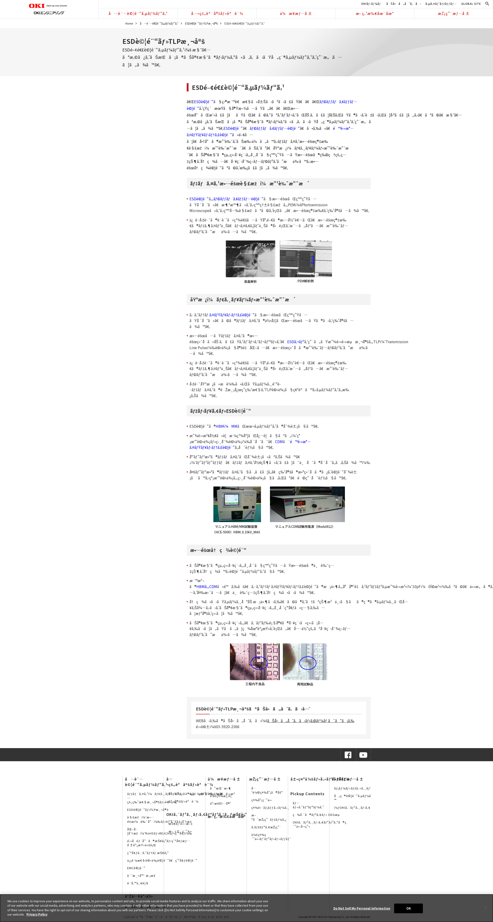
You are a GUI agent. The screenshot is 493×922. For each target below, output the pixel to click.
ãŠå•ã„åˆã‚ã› (403, 4)
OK (408, 908)
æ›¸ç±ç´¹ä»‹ (180, 831)
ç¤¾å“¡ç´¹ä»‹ (261, 800)
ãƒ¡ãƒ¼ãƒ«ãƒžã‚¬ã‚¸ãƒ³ (353, 788)
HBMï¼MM (226, 426)
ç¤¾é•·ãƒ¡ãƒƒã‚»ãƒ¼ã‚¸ (270, 807)
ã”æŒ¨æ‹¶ (220, 788)
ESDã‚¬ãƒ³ (295, 341)
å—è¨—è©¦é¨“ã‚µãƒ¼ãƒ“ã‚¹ (138, 13)
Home (129, 23)
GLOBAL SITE (471, 4)
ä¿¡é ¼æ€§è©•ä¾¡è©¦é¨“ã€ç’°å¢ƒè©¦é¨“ (162, 860)
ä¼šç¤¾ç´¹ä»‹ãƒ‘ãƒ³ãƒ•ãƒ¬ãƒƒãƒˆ (271, 836)
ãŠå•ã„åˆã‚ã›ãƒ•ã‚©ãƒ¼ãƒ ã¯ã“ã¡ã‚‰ (310, 720)
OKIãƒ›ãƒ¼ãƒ (371, 4)
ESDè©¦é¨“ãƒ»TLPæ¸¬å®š (201, 23)
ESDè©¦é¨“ (203, 101)
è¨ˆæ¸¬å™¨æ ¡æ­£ (141, 875)
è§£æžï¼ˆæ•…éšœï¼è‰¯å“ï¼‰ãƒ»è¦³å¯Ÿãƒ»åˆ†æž (160, 819)
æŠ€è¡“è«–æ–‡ (181, 823)
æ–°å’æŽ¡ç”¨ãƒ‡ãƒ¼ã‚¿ (269, 817)
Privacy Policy (36, 914)
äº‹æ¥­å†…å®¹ (220, 803)
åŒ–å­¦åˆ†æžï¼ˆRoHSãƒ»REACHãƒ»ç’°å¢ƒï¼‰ (159, 831)
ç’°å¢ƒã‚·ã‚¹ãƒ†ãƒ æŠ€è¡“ (148, 853)
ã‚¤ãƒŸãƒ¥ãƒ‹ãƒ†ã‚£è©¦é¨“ (232, 314)
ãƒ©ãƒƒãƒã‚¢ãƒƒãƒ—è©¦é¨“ (275, 128)
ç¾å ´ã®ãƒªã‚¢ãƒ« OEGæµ (317, 814)
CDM (279, 441)
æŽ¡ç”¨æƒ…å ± (454, 13)
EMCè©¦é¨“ (136, 868)
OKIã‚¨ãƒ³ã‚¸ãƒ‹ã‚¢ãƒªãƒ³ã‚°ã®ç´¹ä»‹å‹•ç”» (320, 824)
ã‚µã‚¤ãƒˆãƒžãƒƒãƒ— (441, 4)
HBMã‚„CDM (206, 586)
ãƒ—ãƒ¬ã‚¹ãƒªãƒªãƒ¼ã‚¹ (308, 805)
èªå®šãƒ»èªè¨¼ (183, 801)
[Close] (486, 907)
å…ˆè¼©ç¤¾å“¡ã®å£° (267, 790)
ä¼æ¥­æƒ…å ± (296, 13)
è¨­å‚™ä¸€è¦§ (138, 883)
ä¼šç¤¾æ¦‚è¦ (222, 796)
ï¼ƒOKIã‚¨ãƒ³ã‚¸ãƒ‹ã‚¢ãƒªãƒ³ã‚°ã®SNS (366, 807)
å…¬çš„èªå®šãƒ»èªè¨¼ (217, 13)
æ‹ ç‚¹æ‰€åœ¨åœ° (375, 13)
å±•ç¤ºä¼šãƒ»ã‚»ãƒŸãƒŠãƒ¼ (320, 779)
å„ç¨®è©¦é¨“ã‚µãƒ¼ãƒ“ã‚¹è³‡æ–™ (361, 798)
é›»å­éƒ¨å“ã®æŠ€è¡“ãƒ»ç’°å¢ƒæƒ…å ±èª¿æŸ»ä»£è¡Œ (158, 843)
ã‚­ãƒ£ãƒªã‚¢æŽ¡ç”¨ (266, 827)
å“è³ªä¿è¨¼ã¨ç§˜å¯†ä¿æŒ (197, 794)
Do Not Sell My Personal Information (361, 908)
